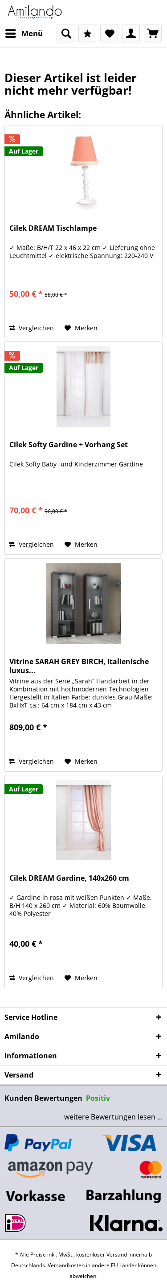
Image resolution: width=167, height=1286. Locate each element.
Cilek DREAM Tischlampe (53, 228)
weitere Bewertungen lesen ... (113, 1117)
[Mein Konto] (131, 33)
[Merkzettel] (109, 33)
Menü (24, 32)
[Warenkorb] (153, 33)
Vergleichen (31, 328)
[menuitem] (23, 33)
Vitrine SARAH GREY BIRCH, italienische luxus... (79, 666)
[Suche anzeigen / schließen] (65, 33)
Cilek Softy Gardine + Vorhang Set (68, 444)
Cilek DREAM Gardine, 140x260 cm (69, 878)
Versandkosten (66, 1265)
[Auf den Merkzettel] (81, 328)
